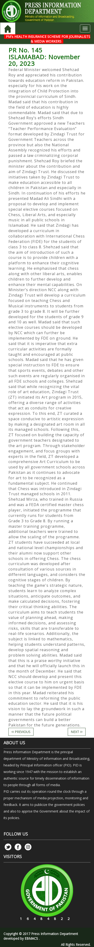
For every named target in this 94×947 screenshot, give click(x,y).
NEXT (77, 731)
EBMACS (31, 938)
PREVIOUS (20, 731)
